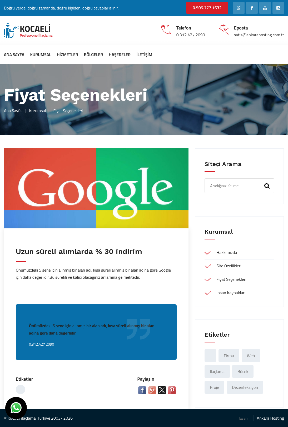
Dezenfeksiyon (245, 387)
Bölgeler (93, 54)
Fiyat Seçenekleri (231, 279)
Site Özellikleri (228, 266)
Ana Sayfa (14, 54)
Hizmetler (67, 54)
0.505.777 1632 (207, 7)
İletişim (144, 54)
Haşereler (120, 54)
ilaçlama (217, 371)
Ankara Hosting (270, 418)
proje (214, 387)
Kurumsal (40, 54)
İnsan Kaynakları (230, 292)
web (251, 355)
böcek (242, 371)
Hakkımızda (226, 252)
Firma (229, 355)
